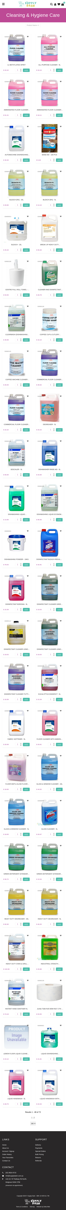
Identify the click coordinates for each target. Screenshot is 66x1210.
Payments (38, 1148)
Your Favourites (7, 1157)
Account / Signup (8, 1151)
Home (4, 1145)
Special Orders (40, 1151)
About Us (5, 1148)
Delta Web (47, 1207)
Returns (38, 1157)
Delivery (38, 1145)
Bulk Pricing (39, 1154)
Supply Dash (31, 1196)
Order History (7, 1154)
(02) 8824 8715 (9, 1173)
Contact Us (6, 1161)
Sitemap (32, 1207)
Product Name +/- (33, 25)
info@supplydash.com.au (12, 1176)
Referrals (38, 1161)
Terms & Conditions (22, 1207)
